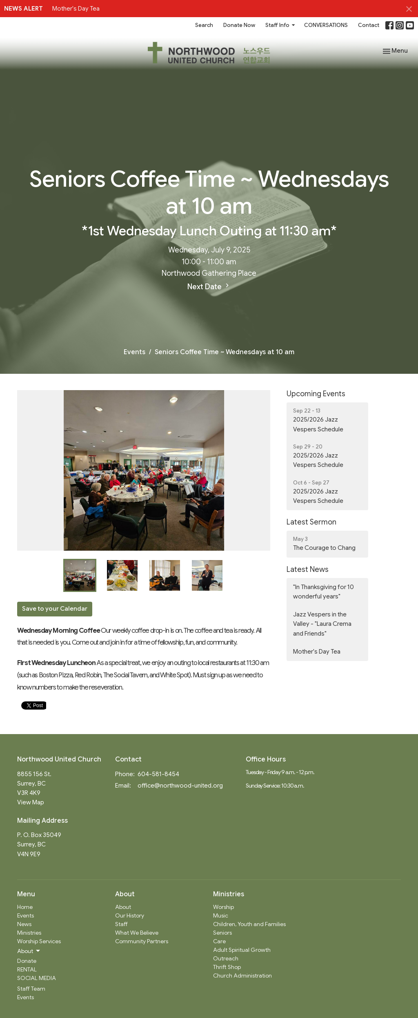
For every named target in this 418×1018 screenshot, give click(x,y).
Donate (26, 960)
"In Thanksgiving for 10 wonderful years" (323, 591)
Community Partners (141, 941)
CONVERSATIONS (326, 25)
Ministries (29, 932)
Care (219, 941)
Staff (121, 924)
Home (25, 907)
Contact (368, 25)
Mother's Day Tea (76, 8)
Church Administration (242, 975)
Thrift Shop (227, 967)
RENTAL (27, 969)
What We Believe (136, 932)
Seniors (222, 932)
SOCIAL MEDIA (36, 978)
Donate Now (239, 25)
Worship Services (39, 941)
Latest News (308, 569)
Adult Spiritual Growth (242, 949)
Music (220, 915)
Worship (223, 907)
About (123, 907)
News (24, 924)
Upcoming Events (316, 393)
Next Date (209, 286)
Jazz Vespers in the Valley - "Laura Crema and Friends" (322, 624)
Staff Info (280, 25)
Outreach (225, 958)
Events (134, 352)
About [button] (29, 951)
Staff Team (31, 988)
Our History (129, 915)
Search (204, 25)
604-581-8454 (158, 774)
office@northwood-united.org (180, 785)
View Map (30, 802)
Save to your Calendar (54, 608)
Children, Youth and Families (249, 924)
